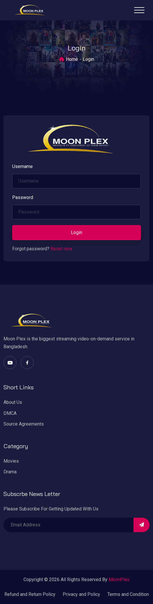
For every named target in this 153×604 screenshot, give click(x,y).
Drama (10, 472)
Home (72, 59)
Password (22, 197)
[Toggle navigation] (139, 10)
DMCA (10, 413)
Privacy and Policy (81, 594)
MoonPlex (119, 579)
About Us (12, 402)
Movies (11, 461)
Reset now (61, 248)
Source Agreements (23, 424)
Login (76, 232)
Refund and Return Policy (29, 594)
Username (22, 166)
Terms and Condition (128, 594)
